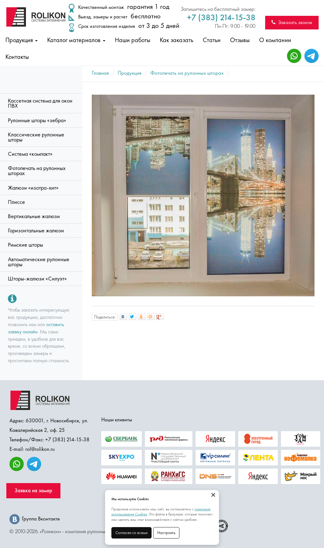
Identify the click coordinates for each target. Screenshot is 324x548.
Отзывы (240, 40)
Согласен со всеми (131, 532)
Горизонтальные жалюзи (36, 230)
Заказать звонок (291, 22)
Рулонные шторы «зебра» (37, 120)
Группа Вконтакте (34, 518)
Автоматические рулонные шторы (38, 262)
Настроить (166, 532)
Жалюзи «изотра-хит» (33, 187)
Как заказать (176, 40)
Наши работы (132, 40)
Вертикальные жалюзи (34, 216)
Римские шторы (25, 244)
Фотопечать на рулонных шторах (36, 171)
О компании (275, 40)
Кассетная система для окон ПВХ (40, 103)
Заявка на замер (33, 490)
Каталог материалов (76, 40)
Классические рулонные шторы (36, 137)
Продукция (21, 40)
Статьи (212, 40)
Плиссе (16, 201)
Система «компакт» (30, 153)
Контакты (17, 56)
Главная (100, 73)
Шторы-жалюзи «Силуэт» (37, 278)
